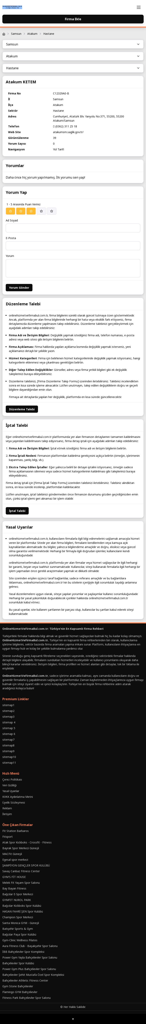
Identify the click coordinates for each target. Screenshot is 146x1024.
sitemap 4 (8, 722)
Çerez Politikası (12, 779)
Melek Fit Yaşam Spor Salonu (21, 883)
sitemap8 (8, 745)
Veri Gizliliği (9, 785)
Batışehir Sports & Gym (17, 929)
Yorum (10, 256)
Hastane (48, 34)
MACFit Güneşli (12, 854)
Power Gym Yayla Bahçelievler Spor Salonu (29, 957)
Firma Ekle (73, 19)
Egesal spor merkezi (15, 860)
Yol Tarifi (58, 149)
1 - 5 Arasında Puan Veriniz (24, 204)
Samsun (16, 34)
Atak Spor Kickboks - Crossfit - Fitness (27, 842)
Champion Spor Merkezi (17, 917)
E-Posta (11, 238)
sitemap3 (8, 716)
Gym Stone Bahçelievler (17, 986)
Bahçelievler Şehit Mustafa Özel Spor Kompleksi (33, 975)
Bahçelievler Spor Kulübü (18, 963)
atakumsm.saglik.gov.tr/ (68, 132)
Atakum (32, 34)
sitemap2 (8, 711)
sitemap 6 (8, 734)
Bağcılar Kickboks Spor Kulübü (21, 906)
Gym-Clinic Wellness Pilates (19, 940)
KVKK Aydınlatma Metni (17, 797)
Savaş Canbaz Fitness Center (21, 871)
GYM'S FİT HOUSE (14, 877)
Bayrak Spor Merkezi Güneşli (20, 848)
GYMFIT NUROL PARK (16, 900)
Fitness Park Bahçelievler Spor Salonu (26, 998)
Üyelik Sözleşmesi (13, 802)
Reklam (7, 808)
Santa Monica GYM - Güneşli (20, 923)
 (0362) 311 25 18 (65, 126)
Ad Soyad (12, 220)
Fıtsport (7, 836)
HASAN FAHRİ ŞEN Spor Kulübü (22, 911)
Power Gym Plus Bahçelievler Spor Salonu (29, 969)
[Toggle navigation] (139, 7)
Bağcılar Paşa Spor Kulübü (19, 934)
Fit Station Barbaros (15, 831)
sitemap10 (9, 757)
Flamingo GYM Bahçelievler (19, 992)
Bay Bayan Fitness (14, 888)
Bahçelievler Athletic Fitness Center (25, 980)
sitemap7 (8, 739)
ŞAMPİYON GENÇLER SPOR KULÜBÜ (26, 865)
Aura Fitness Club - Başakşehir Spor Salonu (30, 946)
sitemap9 (8, 751)
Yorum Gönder (19, 287)
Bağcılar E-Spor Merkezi (17, 894)
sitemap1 (8, 705)
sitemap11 (9, 762)
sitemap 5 (8, 728)
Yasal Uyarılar (10, 791)
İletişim (7, 814)
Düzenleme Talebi (22, 409)
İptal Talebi (17, 511)
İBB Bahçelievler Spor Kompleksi (23, 952)
